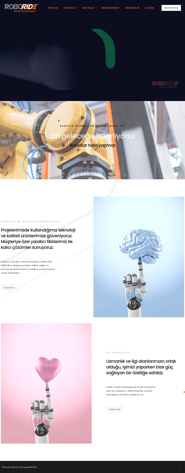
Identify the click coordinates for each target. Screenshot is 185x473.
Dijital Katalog (171, 8)
